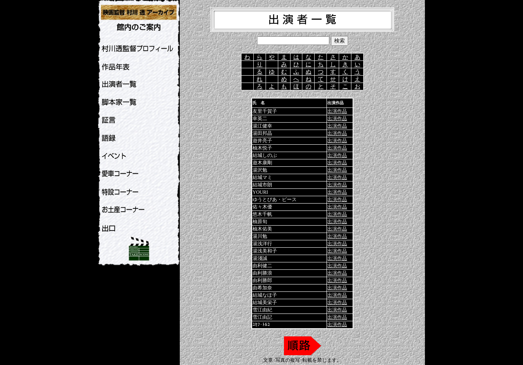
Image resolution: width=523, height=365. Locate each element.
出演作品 (337, 111)
